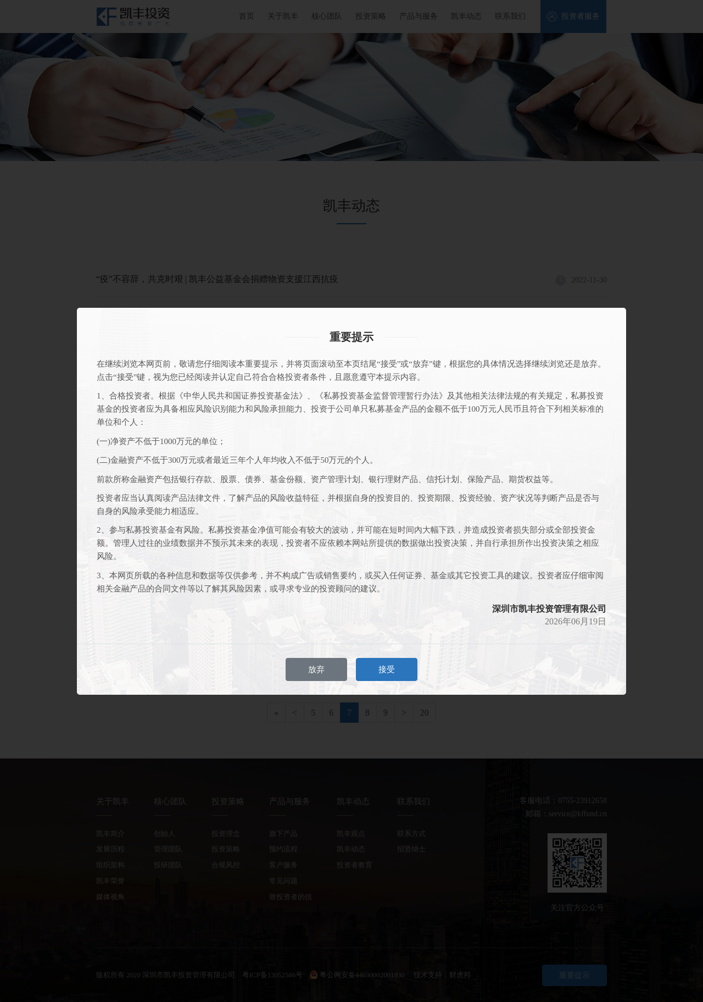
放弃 (316, 669)
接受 (386, 669)
